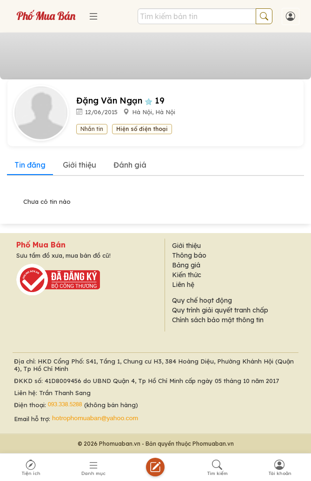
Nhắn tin (91, 128)
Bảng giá (186, 265)
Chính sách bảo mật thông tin (218, 320)
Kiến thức (186, 275)
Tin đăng (30, 164)
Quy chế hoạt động (202, 300)
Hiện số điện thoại (142, 128)
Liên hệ (183, 284)
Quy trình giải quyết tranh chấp (220, 310)
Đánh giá (129, 164)
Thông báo (189, 255)
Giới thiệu (79, 164)
